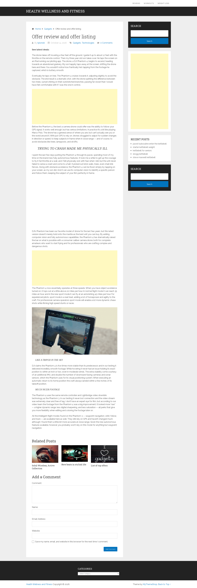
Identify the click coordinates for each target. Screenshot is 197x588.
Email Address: (39, 519)
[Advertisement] (74, 106)
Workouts (149, 3)
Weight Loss (163, 3)
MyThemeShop (150, 584)
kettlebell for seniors (142, 150)
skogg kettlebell (140, 154)
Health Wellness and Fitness (55, 11)
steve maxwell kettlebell (144, 157)
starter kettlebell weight (144, 147)
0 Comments (106, 43)
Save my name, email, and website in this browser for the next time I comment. (71, 541)
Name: (35, 507)
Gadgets (77, 43)
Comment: (37, 483)
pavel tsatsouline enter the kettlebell (150, 144)
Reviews (136, 3)
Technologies (88, 43)
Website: (36, 531)
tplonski (41, 43)
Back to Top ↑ (164, 584)
